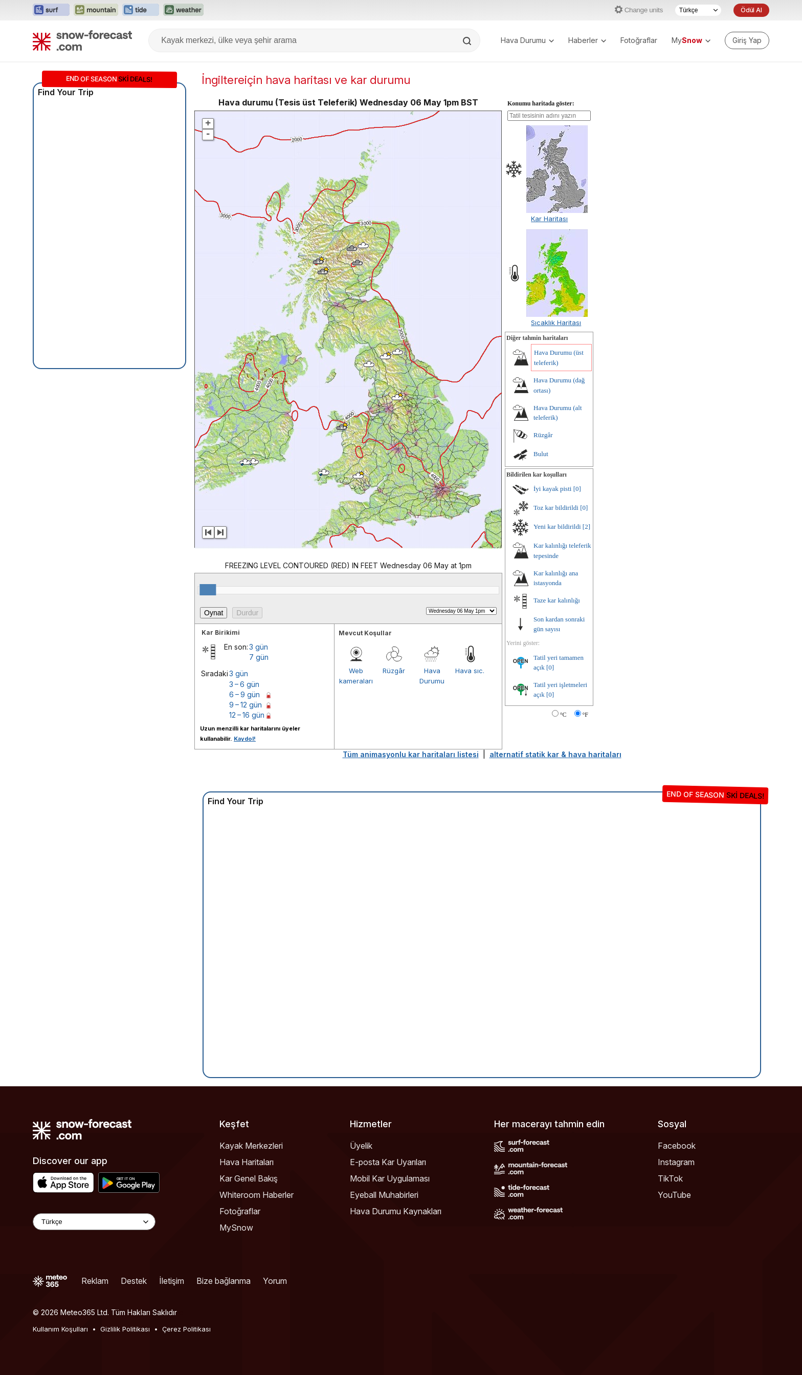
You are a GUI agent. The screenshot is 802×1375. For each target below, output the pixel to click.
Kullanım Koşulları (60, 1329)
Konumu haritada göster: (540, 103)
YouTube (674, 1195)
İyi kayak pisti (552, 488)
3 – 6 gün (244, 684)
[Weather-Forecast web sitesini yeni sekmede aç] (183, 10)
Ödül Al (751, 10)
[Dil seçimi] (698, 10)
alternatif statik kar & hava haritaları (555, 754)
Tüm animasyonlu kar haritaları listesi (411, 754)
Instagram (676, 1162)
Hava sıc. (469, 671)
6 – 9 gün (244, 694)
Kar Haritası (549, 218)
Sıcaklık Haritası (556, 322)
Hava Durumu (527, 40)
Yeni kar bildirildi (557, 526)
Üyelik (361, 1146)
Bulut (540, 454)
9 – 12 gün (245, 704)
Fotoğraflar (638, 40)
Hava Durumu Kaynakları (395, 1211)
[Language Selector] (94, 1221)
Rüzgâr (394, 671)
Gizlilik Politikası (125, 1329)
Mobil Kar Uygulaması (390, 1178)
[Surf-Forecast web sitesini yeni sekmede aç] (51, 10)
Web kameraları (356, 676)
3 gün (258, 646)
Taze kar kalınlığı (556, 600)
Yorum (275, 1281)
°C (563, 714)
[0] (577, 488)
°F (585, 714)
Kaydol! (245, 738)
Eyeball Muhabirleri (384, 1195)
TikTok (670, 1178)
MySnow (236, 1227)
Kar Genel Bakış (248, 1178)
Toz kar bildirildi (555, 507)
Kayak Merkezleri (251, 1146)
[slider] (207, 589)
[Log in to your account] (747, 40)
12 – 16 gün (246, 715)
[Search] (468, 41)
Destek (134, 1281)
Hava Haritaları (246, 1162)
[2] (586, 526)
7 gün (259, 657)
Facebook (677, 1146)
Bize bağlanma (223, 1281)
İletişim (171, 1281)
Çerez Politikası (186, 1329)
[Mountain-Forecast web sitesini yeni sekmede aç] (96, 10)
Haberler (587, 40)
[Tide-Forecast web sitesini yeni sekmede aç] (140, 10)
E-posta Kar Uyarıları (388, 1162)
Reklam (94, 1281)
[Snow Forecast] (82, 40)
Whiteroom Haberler (256, 1195)
